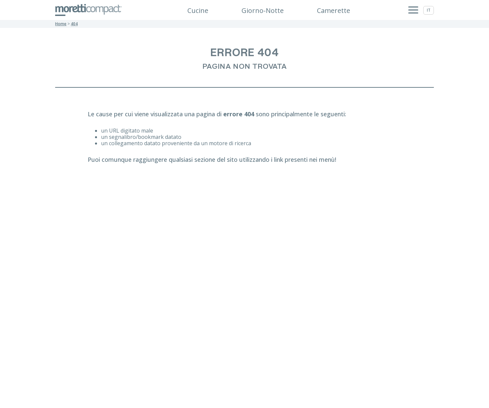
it (429, 10)
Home (60, 24)
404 (74, 24)
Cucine (197, 10)
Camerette (333, 10)
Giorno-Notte (263, 10)
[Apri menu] (413, 10)
